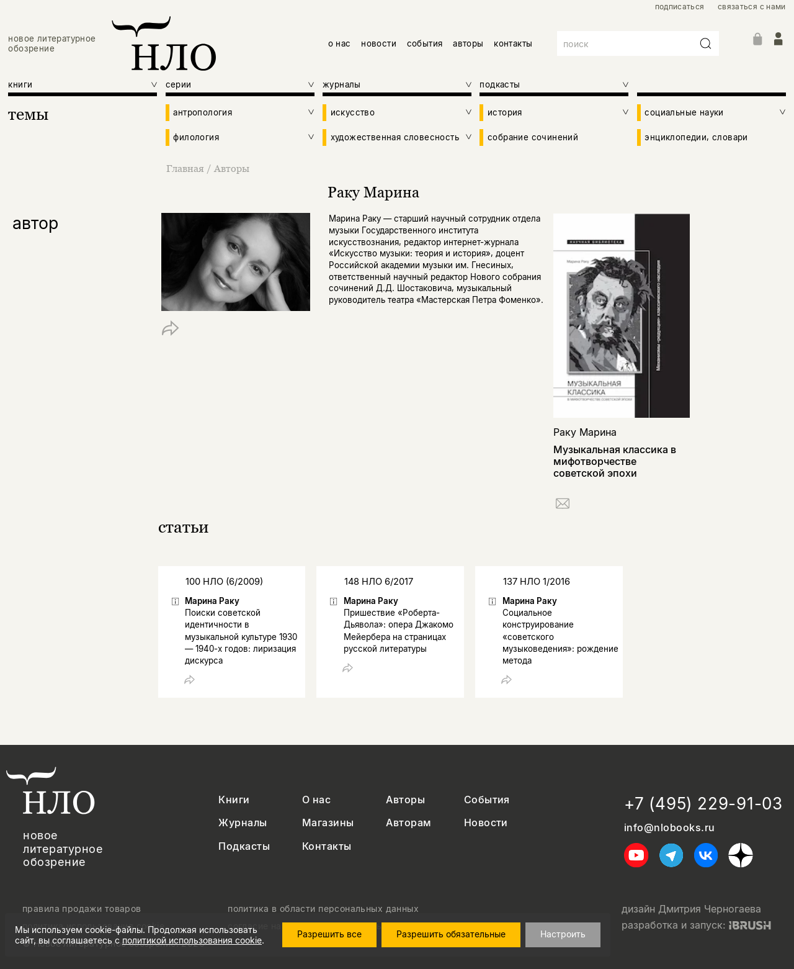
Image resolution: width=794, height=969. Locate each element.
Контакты (327, 846)
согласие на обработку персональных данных (331, 926)
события (425, 43)
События (487, 800)
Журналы (242, 823)
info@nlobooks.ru (669, 828)
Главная (186, 168)
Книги (233, 800)
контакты (513, 43)
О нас (316, 800)
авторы (468, 43)
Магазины (328, 823)
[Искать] (706, 43)
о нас (339, 43)
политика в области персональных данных (323, 909)
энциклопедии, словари (696, 137)
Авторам (408, 823)
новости (378, 43)
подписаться (680, 6)
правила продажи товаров (81, 909)
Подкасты (244, 846)
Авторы (231, 168)
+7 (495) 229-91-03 (703, 803)
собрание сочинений (533, 137)
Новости (486, 823)
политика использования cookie (93, 926)
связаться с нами (752, 6)
